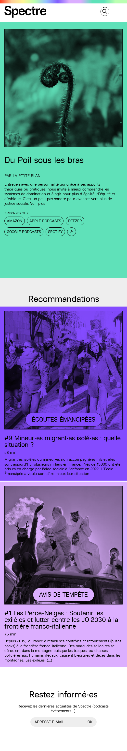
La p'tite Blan (26, 175)
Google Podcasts (24, 231)
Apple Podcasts (45, 221)
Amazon (14, 221)
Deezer (75, 221)
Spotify (55, 231)
